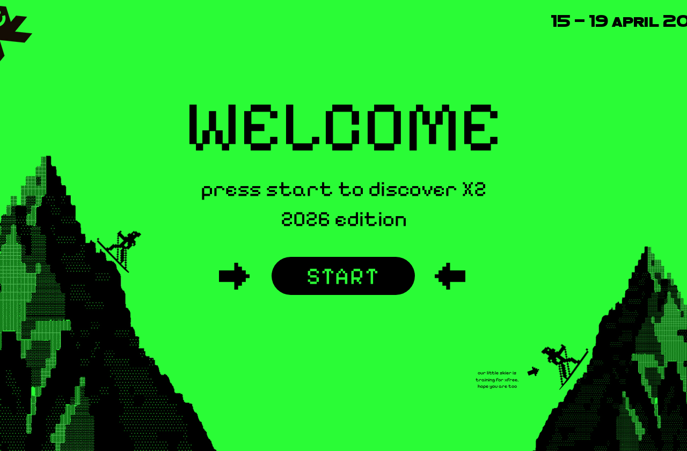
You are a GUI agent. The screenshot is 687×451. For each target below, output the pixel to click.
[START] (343, 276)
